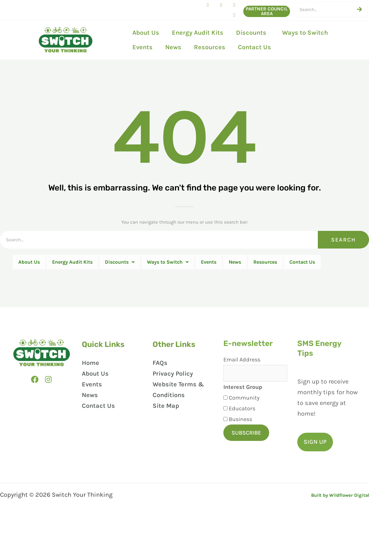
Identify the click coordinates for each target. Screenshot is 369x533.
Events (142, 47)
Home (89, 377)
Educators (238, 424)
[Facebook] (33, 393)
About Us (145, 32)
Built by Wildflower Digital (330, 506)
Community (240, 413)
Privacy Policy (170, 388)
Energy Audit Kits (197, 32)
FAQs (157, 377)
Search (343, 239)
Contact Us (254, 47)
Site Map (163, 420)
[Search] (359, 9)
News (173, 47)
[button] (316, 454)
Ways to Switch (306, 32)
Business (236, 434)
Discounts (252, 32)
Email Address (238, 374)
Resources (209, 47)
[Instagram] (49, 393)
